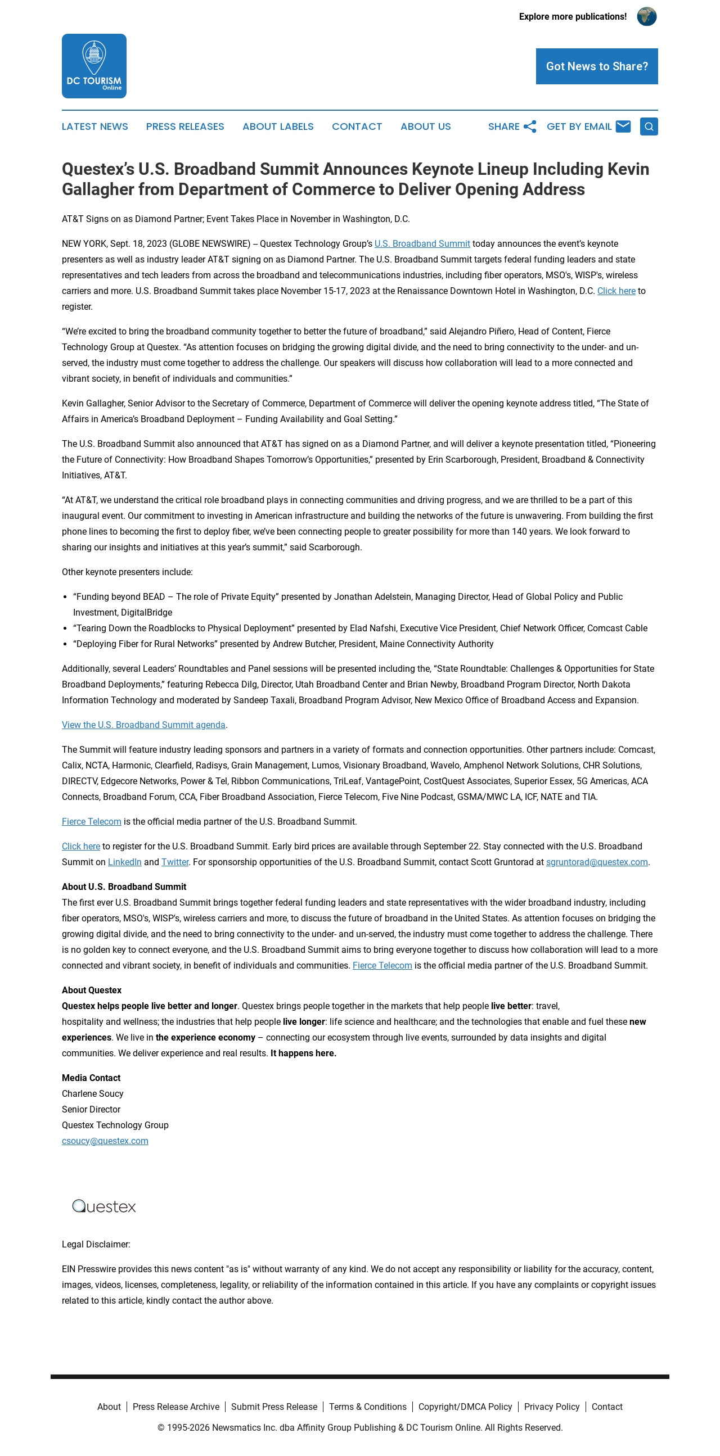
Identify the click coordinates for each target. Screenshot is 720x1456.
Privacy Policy (552, 1406)
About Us (425, 126)
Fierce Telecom (92, 821)
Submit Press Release (274, 1406)
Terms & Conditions (368, 1406)
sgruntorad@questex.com (597, 862)
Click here (616, 291)
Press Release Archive (176, 1406)
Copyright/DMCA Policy (465, 1406)
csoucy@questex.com (105, 1141)
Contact (357, 126)
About (109, 1406)
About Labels (278, 126)
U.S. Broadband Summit (422, 243)
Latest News (95, 126)
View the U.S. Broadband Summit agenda (144, 725)
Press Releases (185, 126)
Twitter (174, 862)
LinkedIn (125, 862)
